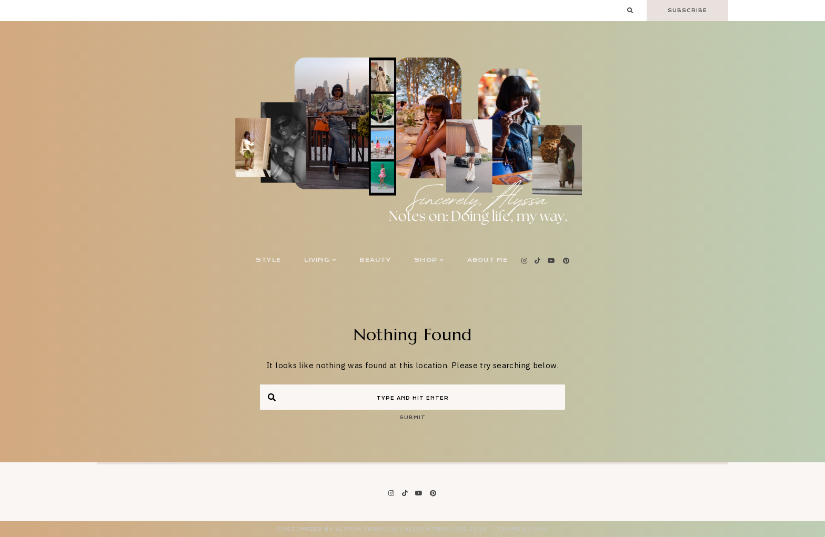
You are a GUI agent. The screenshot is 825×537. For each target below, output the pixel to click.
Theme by (523, 529)
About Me (487, 260)
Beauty (375, 260)
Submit (412, 417)
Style (268, 260)
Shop (429, 260)
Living (320, 260)
